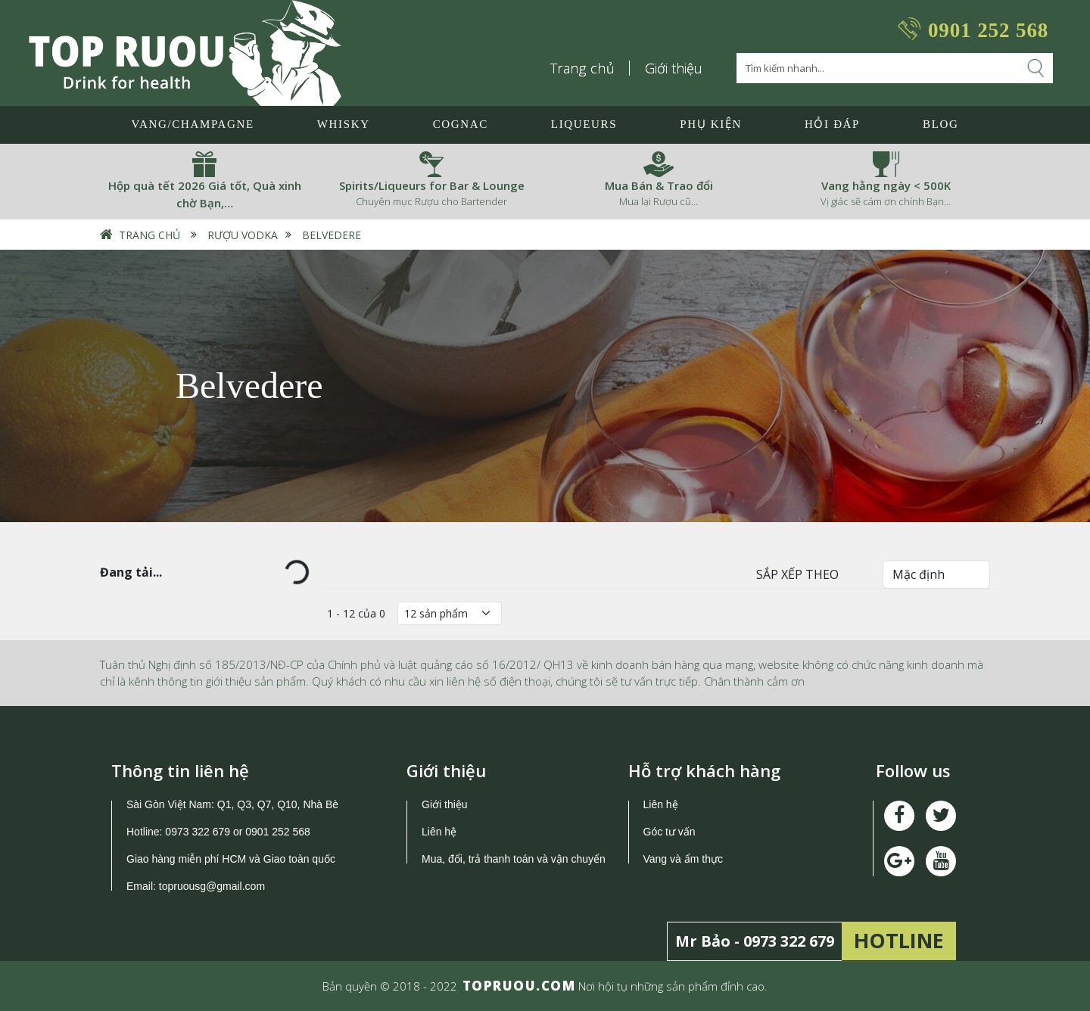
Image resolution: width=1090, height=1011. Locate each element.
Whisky (343, 124)
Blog (940, 124)
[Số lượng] (449, 613)
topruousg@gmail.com (213, 886)
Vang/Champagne (192, 124)
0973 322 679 (197, 832)
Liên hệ (439, 832)
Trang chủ (582, 68)
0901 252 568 (988, 30)
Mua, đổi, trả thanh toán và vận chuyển (514, 859)
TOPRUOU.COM (519, 985)
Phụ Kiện (711, 124)
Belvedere (331, 235)
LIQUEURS (584, 124)
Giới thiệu (673, 68)
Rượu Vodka (242, 235)
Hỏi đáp (832, 124)
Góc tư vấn (669, 832)
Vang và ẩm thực (683, 859)
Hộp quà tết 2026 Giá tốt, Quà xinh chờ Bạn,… (204, 194)
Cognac (460, 124)
